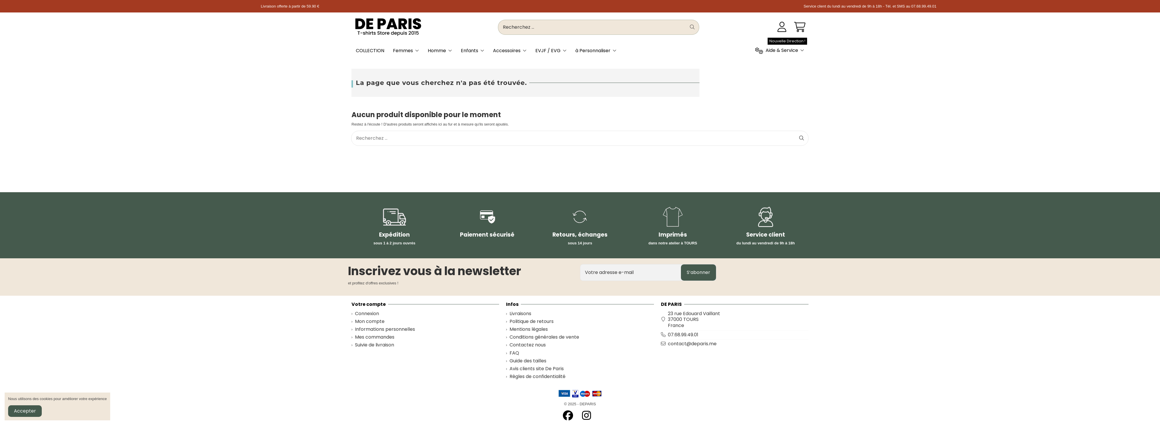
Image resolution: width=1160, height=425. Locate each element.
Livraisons (520, 314)
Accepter (25, 411)
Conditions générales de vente (544, 337)
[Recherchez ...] (692, 27)
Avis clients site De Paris (537, 369)
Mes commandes (374, 337)
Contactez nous (528, 345)
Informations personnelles (385, 329)
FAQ (514, 353)
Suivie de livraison (374, 345)
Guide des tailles (528, 361)
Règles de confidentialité (538, 377)
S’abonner (698, 272)
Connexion (367, 314)
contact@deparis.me (692, 343)
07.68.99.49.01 (683, 334)
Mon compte (370, 322)
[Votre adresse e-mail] (630, 272)
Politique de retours (532, 322)
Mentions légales (529, 329)
